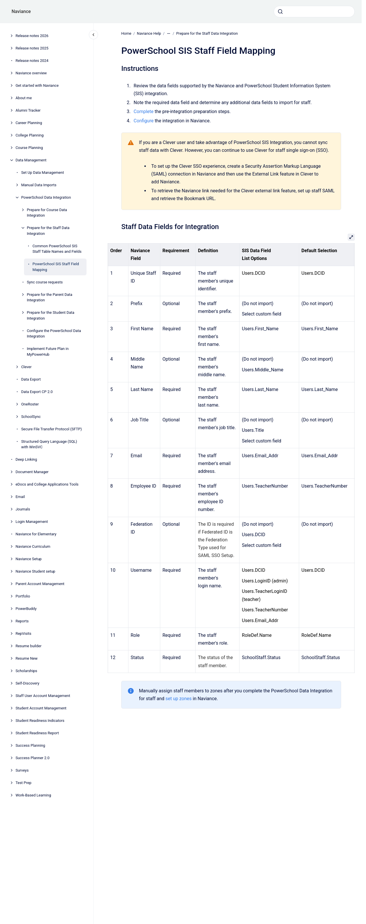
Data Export (31, 379)
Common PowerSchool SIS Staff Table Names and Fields (57, 249)
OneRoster (30, 404)
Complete (144, 111)
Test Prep (24, 783)
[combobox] (314, 11)
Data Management (31, 160)
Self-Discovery (27, 683)
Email (20, 497)
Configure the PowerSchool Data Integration (54, 334)
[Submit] (280, 11)
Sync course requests (45, 282)
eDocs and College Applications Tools (47, 484)
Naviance (21, 11)
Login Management (32, 521)
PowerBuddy (26, 608)
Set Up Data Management (42, 172)
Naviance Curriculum (33, 546)
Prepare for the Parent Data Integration (49, 297)
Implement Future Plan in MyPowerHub (48, 351)
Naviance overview (31, 73)
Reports (22, 621)
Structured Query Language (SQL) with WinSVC (49, 444)
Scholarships (26, 671)
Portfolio (23, 596)
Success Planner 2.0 (32, 758)
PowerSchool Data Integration (46, 197)
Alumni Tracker (28, 110)
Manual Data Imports (38, 185)
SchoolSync (31, 416)
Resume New (27, 658)
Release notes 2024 (32, 60)
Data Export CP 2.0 (37, 392)
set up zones (178, 698)
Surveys (22, 770)
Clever (26, 367)
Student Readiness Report (37, 733)
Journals (23, 509)
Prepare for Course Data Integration (47, 213)
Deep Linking (26, 459)
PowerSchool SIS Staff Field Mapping (55, 267)
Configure (144, 120)
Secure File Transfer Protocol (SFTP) (51, 429)
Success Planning (30, 745)
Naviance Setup (29, 559)
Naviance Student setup (35, 571)
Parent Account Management (40, 584)
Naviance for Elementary (36, 534)
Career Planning (29, 123)
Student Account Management (41, 708)
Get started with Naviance (37, 85)
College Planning (30, 135)
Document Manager (32, 472)
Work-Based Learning (33, 795)
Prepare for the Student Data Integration (50, 315)
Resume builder (29, 646)
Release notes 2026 (32, 36)
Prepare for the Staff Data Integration (48, 231)
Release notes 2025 (32, 48)
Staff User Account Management (43, 696)
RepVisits (23, 633)
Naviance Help (149, 33)
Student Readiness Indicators (40, 720)
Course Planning (29, 147)
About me (24, 98)
